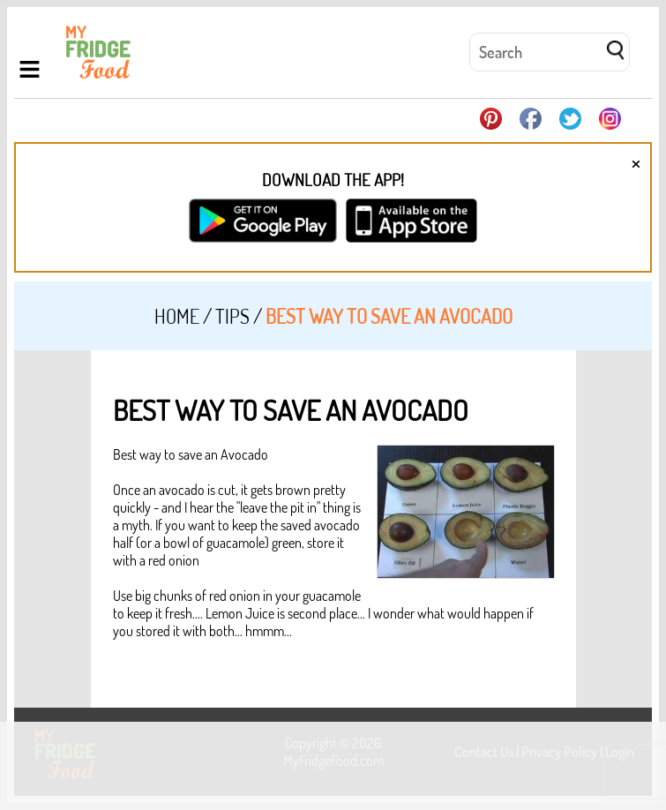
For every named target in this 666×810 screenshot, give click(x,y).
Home (176, 316)
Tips (232, 316)
